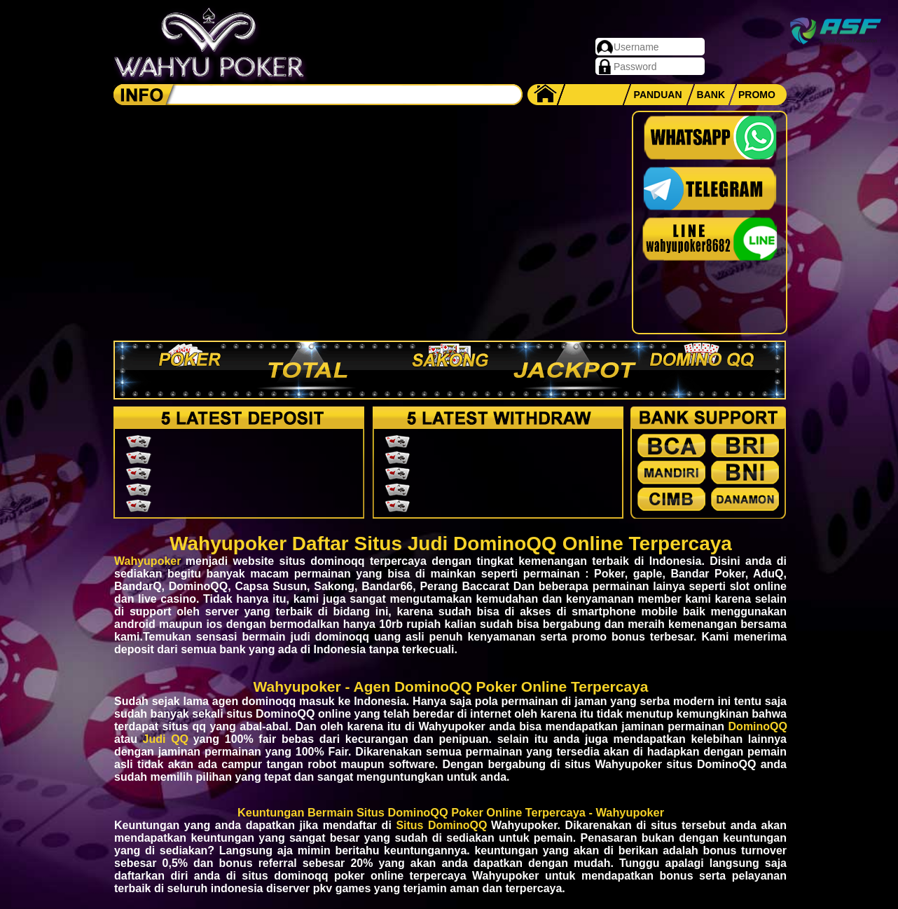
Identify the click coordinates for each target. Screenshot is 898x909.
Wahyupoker (147, 561)
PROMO (756, 94)
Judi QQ (165, 739)
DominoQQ (757, 726)
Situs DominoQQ (441, 825)
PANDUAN (658, 94)
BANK (711, 94)
